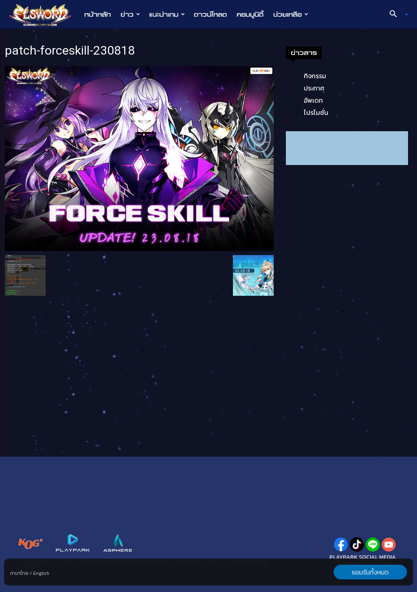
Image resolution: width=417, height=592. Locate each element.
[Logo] (44, 14)
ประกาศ (314, 88)
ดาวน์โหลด (210, 14)
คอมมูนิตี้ (250, 14)
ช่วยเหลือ (290, 14)
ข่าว (130, 14)
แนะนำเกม (167, 14)
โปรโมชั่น (316, 112)
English (41, 573)
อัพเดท (313, 100)
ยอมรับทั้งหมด (370, 572)
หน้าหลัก (97, 14)
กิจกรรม (315, 76)
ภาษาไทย (19, 573)
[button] (396, 14)
